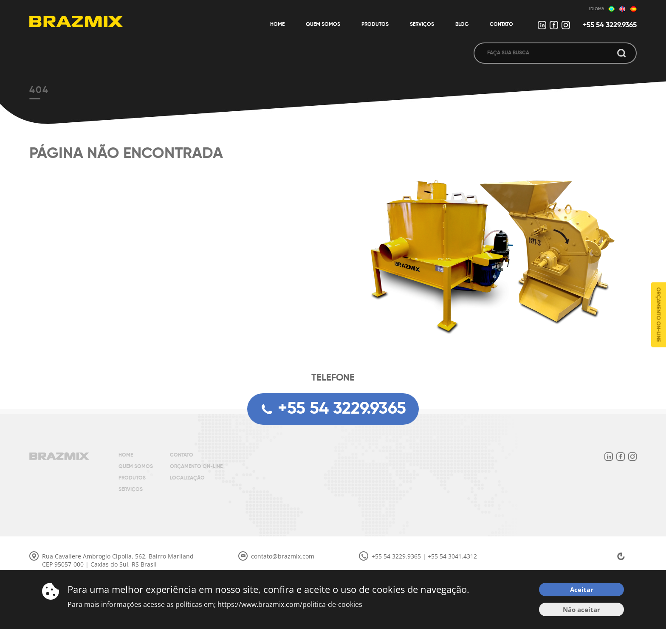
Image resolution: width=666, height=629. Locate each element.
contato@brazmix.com (282, 556)
